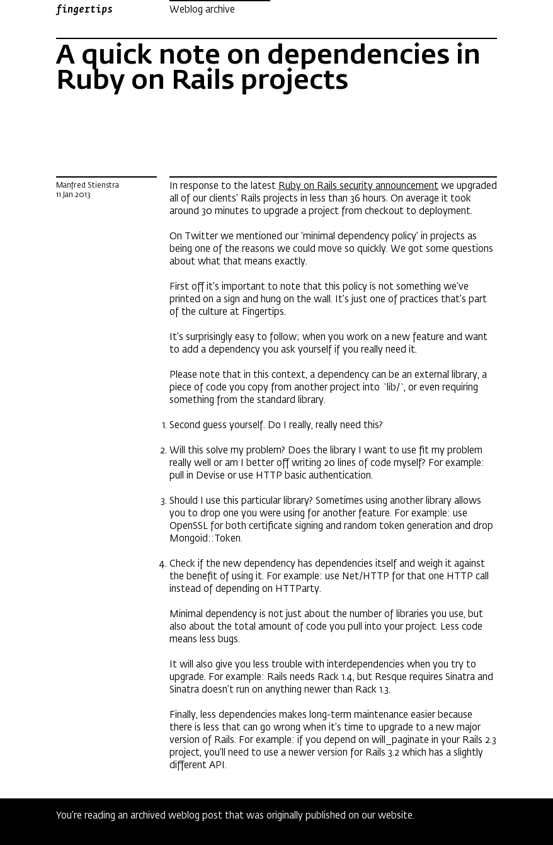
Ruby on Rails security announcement (358, 185)
